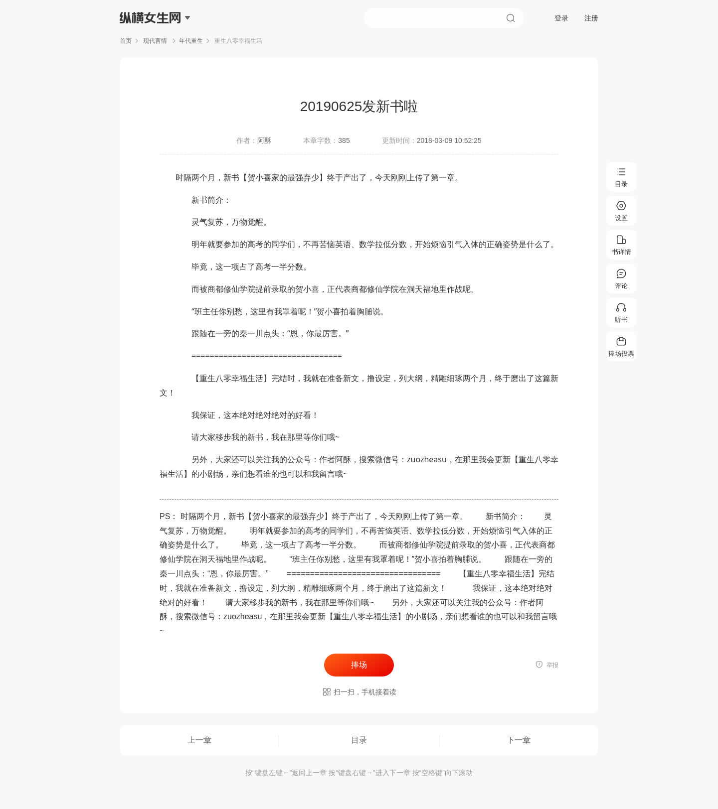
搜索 (511, 18)
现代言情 (155, 40)
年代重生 (191, 40)
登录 (561, 18)
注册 (591, 18)
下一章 (519, 740)
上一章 (199, 740)
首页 (126, 40)
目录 (359, 740)
